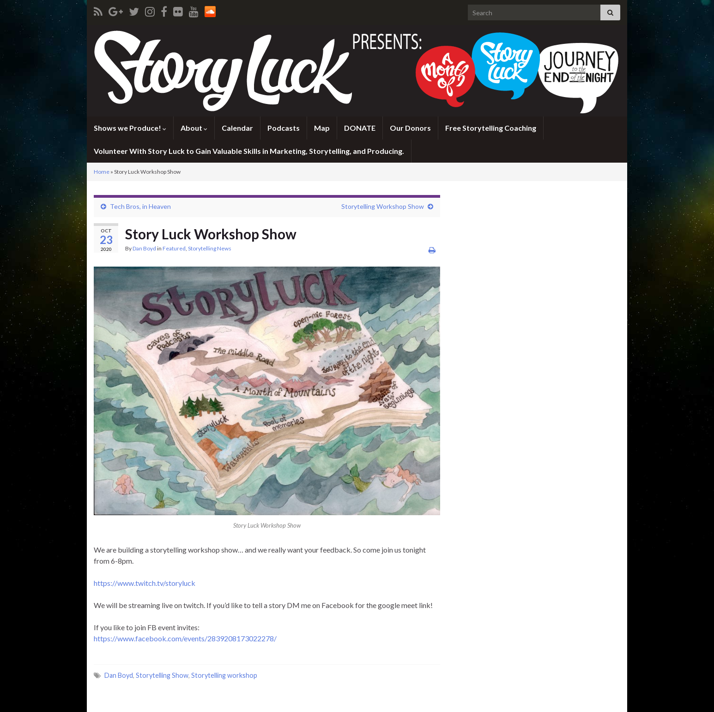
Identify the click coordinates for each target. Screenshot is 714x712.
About (194, 127)
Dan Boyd (144, 248)
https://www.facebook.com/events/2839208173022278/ (185, 638)
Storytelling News (209, 248)
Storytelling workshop (224, 675)
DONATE (359, 127)
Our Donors (410, 127)
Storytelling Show (162, 675)
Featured (174, 248)
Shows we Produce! (130, 127)
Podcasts (283, 127)
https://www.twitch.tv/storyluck (144, 582)
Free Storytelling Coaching (490, 127)
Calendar (237, 127)
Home (101, 171)
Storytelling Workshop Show (382, 206)
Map (322, 127)
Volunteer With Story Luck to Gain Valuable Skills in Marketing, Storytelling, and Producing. (249, 150)
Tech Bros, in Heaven (140, 206)
